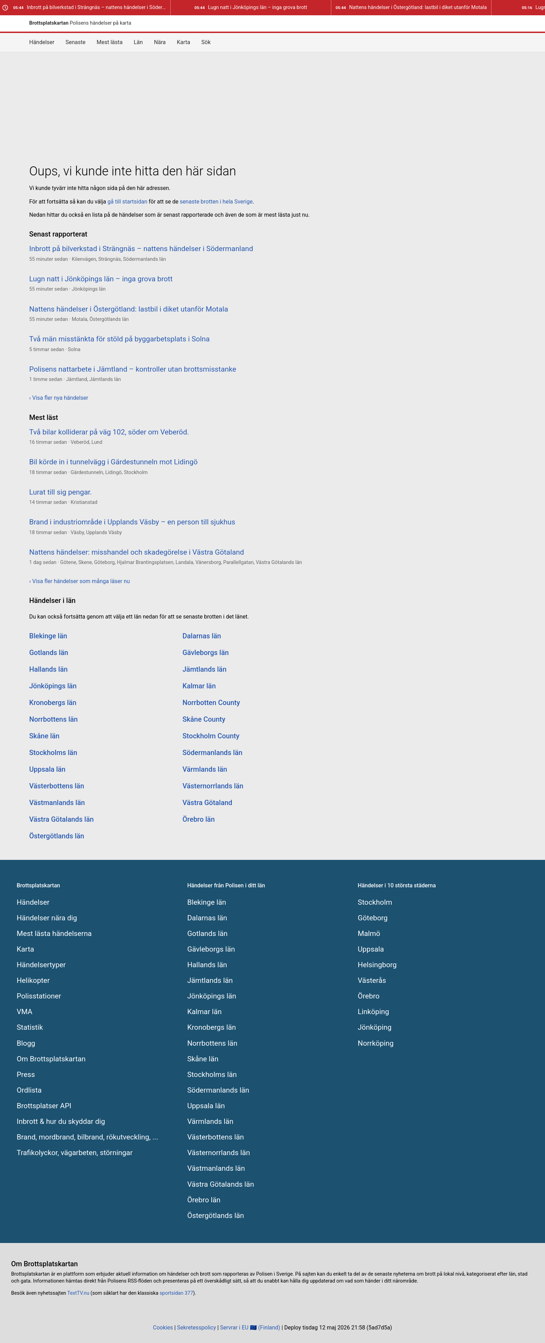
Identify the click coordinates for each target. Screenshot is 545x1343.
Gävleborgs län (205, 652)
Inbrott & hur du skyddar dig (61, 1121)
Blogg (26, 1043)
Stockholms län (53, 752)
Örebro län (198, 819)
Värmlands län (204, 769)
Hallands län (48, 669)
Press (26, 1074)
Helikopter (33, 980)
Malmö (369, 933)
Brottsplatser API (44, 1106)
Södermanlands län (212, 752)
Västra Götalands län (61, 819)
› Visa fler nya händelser (58, 398)
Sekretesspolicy (196, 1327)
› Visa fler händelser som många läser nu (79, 581)
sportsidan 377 (176, 1293)
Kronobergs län (52, 702)
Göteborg (373, 918)
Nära (160, 42)
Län (138, 42)
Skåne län (44, 736)
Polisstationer (39, 996)
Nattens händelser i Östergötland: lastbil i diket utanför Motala (411, 7)
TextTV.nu (78, 1293)
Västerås (372, 980)
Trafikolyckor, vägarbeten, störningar (74, 1153)
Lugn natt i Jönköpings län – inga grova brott (250, 7)
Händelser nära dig (47, 918)
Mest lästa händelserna (54, 933)
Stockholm (375, 902)
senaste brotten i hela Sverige (216, 201)
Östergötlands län (56, 836)
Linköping (373, 1012)
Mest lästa (110, 42)
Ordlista (29, 1090)
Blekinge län (48, 636)
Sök (206, 42)
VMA (24, 1012)
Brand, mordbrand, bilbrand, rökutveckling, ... (87, 1137)
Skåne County (203, 719)
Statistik (30, 1027)
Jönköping (374, 1027)
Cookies (163, 1327)
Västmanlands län (57, 802)
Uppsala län (47, 769)
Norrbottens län (53, 719)
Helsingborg (377, 965)
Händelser (42, 42)
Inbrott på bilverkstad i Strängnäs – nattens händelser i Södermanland (92, 7)
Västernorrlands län (212, 786)
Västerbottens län (56, 786)
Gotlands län (48, 652)
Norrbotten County (211, 702)
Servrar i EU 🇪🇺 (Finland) (250, 1327)
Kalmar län (199, 686)
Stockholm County (210, 736)
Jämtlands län (204, 669)
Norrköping (375, 1043)
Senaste (76, 42)
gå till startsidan (127, 201)
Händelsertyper (41, 965)
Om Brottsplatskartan (51, 1059)
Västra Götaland (207, 802)
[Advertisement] (272, 106)
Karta (183, 42)
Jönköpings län (52, 686)
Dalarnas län (201, 636)
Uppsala (371, 949)
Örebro (369, 996)
